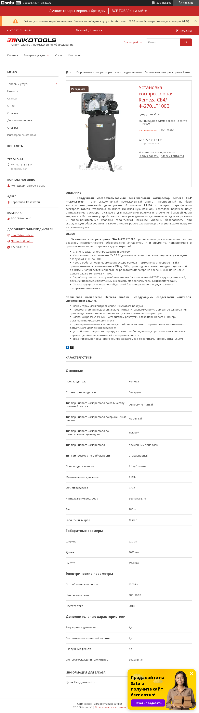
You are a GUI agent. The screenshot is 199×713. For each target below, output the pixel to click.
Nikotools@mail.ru (22, 241)
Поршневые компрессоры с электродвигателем (109, 72)
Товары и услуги (34, 55)
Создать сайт (31, 2)
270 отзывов (164, 2)
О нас (58, 55)
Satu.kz (118, 704)
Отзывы (12, 113)
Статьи (12, 98)
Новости (12, 91)
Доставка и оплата (19, 120)
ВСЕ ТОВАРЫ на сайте (129, 11)
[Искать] (186, 42)
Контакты (74, 55)
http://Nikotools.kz (22, 235)
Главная (12, 55)
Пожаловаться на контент (110, 707)
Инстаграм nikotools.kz (22, 135)
